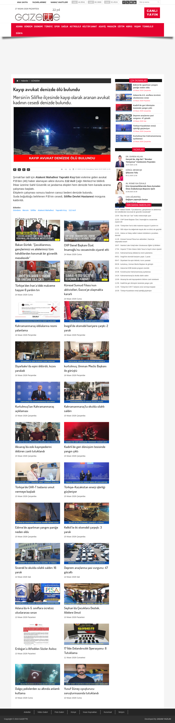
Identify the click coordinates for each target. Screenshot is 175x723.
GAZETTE (23, 719)
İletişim (121, 712)
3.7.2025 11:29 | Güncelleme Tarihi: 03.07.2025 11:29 (91, 169)
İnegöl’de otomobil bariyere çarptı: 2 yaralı (132, 203)
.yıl (56, 9)
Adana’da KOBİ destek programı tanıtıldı (132, 214)
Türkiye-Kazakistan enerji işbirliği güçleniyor (133, 237)
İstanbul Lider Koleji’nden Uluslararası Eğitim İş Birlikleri (137, 191)
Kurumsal (108, 712)
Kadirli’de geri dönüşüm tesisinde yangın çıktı (134, 229)
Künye (73, 712)
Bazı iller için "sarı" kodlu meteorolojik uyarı (133, 162)
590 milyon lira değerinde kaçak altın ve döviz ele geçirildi (138, 175)
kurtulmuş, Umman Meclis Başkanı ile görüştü (134, 210)
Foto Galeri (59, 712)
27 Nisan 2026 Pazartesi (27, 9)
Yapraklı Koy (61, 210)
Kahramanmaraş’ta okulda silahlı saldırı (132, 222)
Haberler (24, 81)
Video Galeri (43, 712)
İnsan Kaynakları (90, 712)
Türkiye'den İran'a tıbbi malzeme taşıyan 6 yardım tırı (136, 172)
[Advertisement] (87, 55)
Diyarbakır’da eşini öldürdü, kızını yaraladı (133, 206)
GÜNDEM (35, 81)
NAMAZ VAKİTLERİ (59, 2)
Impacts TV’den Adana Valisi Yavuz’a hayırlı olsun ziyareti (138, 195)
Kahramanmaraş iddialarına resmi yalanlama (133, 199)
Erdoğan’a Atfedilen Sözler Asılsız (36, 630)
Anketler (27, 712)
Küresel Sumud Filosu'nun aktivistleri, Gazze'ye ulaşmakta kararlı (83, 265)
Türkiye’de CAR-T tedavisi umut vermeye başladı (135, 233)
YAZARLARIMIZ (39, 2)
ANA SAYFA (22, 2)
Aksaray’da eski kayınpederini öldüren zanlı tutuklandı (137, 225)
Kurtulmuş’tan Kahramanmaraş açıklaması (133, 218)
